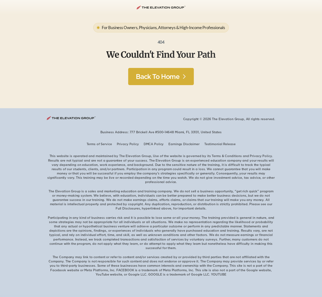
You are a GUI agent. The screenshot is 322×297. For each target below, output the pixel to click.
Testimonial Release (220, 144)
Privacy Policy (128, 144)
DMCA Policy (154, 144)
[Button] (161, 76)
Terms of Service (99, 144)
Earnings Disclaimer (184, 144)
